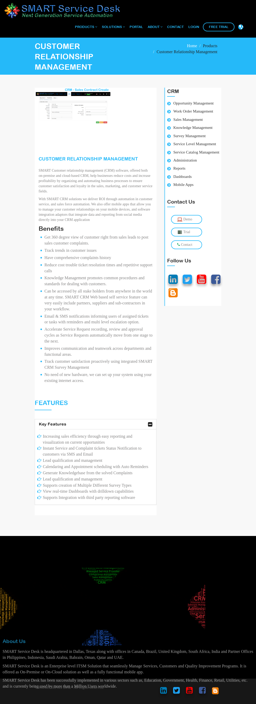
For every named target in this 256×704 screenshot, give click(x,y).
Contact (175, 27)
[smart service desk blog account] (215, 692)
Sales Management (188, 119)
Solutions (113, 27)
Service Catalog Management (196, 152)
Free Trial (219, 27)
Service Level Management (194, 144)
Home (192, 46)
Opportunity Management (193, 103)
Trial (183, 232)
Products (86, 27)
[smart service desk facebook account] (202, 692)
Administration (185, 160)
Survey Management (189, 136)
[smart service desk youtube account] (189, 692)
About (155, 27)
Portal (136, 27)
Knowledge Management (192, 128)
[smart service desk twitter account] (176, 692)
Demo (184, 219)
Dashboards (182, 177)
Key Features (95, 424)
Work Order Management (193, 111)
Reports (179, 168)
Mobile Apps (183, 185)
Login (193, 27)
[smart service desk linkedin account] (163, 692)
